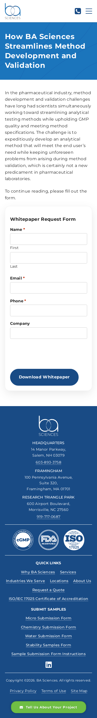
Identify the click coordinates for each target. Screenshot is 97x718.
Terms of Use (53, 690)
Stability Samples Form (48, 645)
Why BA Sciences (38, 572)
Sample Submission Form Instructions (48, 653)
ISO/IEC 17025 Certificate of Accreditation (48, 598)
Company (20, 323)
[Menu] (89, 11)
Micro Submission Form (49, 618)
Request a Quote (48, 590)
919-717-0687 (49, 516)
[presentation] (49, 354)
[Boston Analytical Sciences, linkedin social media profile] (49, 665)
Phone (18, 301)
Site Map (79, 690)
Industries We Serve (25, 580)
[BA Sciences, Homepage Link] (12, 11)
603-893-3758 (48, 462)
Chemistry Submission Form (48, 627)
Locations (59, 580)
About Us (82, 580)
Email (17, 278)
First (14, 247)
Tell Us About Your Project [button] (48, 707)
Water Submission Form (48, 636)
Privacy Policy (23, 690)
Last (14, 266)
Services (68, 572)
